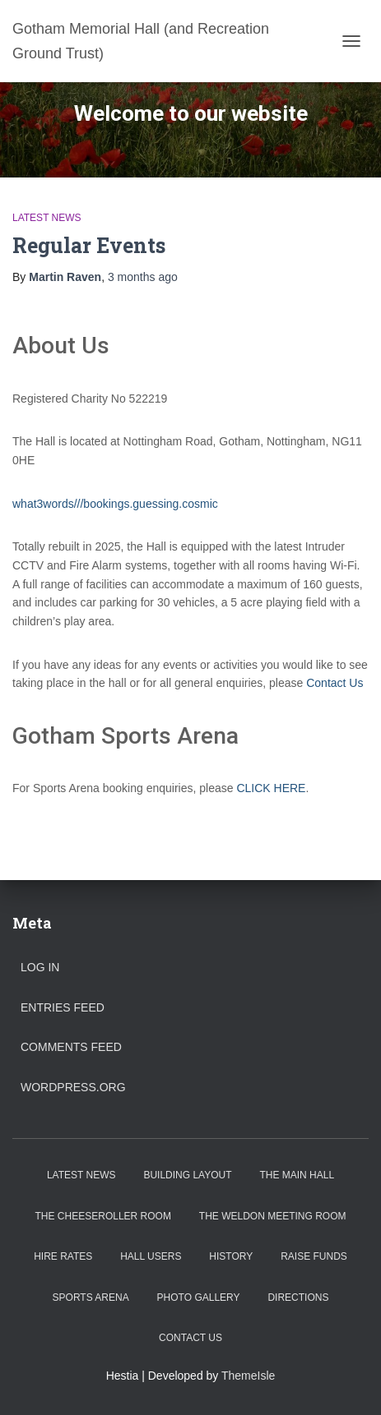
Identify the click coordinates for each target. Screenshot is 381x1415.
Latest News (46, 218)
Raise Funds (314, 1256)
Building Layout (187, 1175)
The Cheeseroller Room (103, 1216)
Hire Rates (63, 1256)
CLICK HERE (270, 788)
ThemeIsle (248, 1375)
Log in (40, 967)
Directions (297, 1297)
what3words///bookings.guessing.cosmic (115, 503)
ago (143, 276)
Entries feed (63, 1007)
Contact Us (334, 682)
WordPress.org (73, 1087)
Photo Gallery (198, 1297)
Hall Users (150, 1256)
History (231, 1256)
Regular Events (88, 245)
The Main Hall (296, 1175)
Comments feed (71, 1046)
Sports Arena (91, 1297)
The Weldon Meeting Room (272, 1216)
